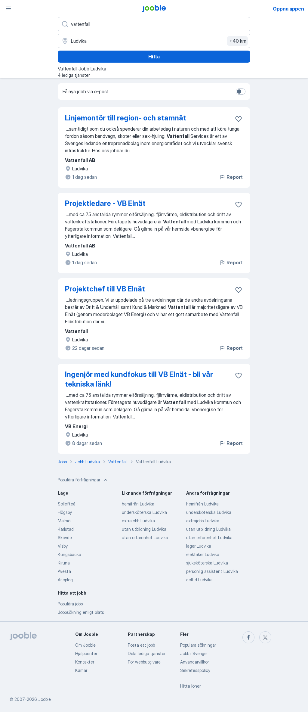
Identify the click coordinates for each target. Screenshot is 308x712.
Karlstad (66, 529)
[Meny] (8, 8)
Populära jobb (70, 603)
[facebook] (248, 637)
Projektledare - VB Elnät (105, 203)
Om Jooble (85, 645)
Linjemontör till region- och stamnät (125, 117)
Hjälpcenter (86, 653)
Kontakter (84, 661)
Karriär (81, 670)
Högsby (65, 512)
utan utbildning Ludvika (144, 529)
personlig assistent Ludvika (212, 571)
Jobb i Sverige (193, 653)
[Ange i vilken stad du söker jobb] (154, 41)
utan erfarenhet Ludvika (145, 537)
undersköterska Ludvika (144, 512)
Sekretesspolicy (195, 670)
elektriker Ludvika (202, 554)
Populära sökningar (198, 645)
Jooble (44, 699)
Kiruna (64, 562)
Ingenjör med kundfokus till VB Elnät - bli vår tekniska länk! (139, 379)
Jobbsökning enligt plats (81, 612)
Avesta (64, 571)
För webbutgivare (144, 661)
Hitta (154, 57)
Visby (63, 546)
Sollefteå (66, 503)
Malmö (64, 520)
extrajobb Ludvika (138, 520)
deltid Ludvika (199, 579)
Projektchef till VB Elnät (105, 288)
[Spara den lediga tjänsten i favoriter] (238, 119)
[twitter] (265, 637)
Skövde (65, 537)
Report (231, 177)
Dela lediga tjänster (146, 653)
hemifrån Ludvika (138, 503)
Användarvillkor (194, 661)
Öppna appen (288, 9)
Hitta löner (190, 686)
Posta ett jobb (141, 645)
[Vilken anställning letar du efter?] (154, 24)
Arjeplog (65, 579)
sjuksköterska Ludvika (207, 562)
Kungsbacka (69, 554)
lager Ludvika (198, 546)
